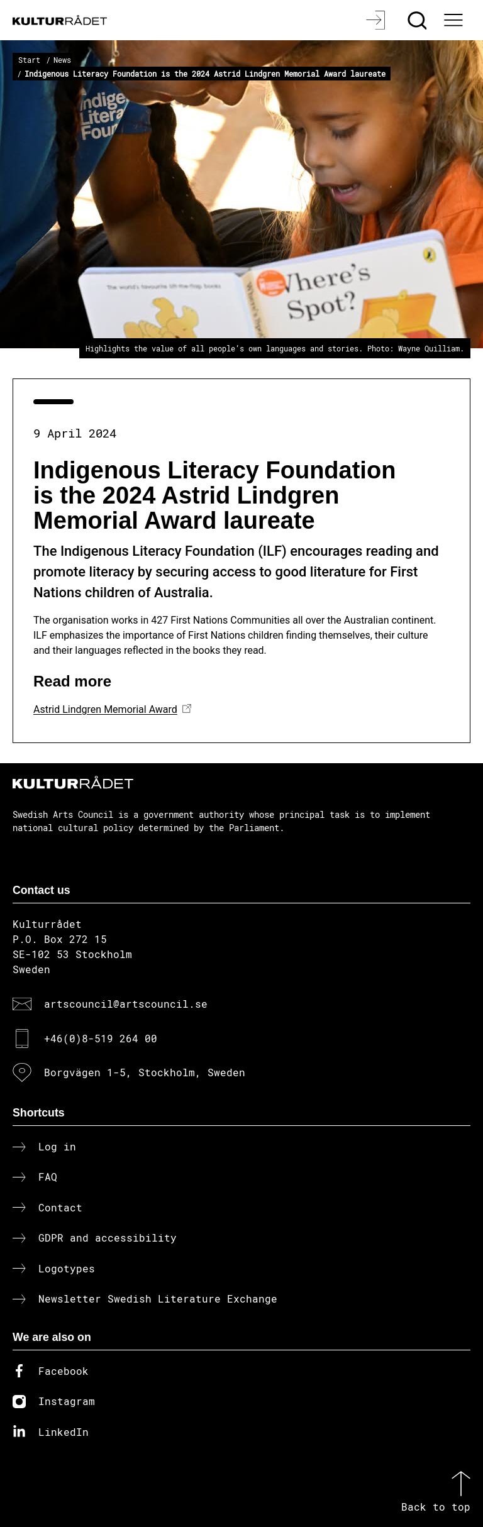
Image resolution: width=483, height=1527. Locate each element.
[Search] (418, 20)
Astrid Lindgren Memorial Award (105, 709)
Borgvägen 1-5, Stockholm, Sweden (144, 1072)
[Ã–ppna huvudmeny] (454, 20)
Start (29, 60)
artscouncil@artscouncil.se (126, 1003)
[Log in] (377, 20)
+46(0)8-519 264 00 (100, 1038)
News (62, 60)
